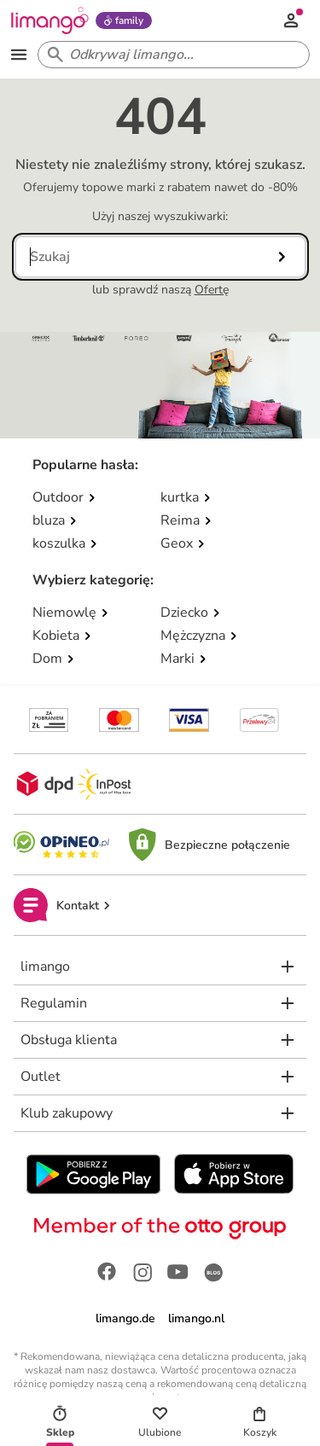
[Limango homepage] (49, 20)
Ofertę (212, 290)
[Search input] (170, 54)
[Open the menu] (19, 54)
